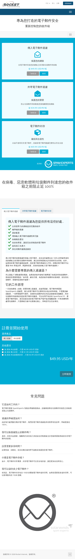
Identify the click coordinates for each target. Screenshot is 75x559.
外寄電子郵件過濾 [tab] (29, 211)
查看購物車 (68, 3)
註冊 (58, 3)
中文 (48, 3)
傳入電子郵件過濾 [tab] (11, 211)
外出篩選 (17, 338)
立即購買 (66, 374)
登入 (53, 3)
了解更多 (32, 73)
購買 (44, 73)
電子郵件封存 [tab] (46, 211)
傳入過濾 (6, 338)
